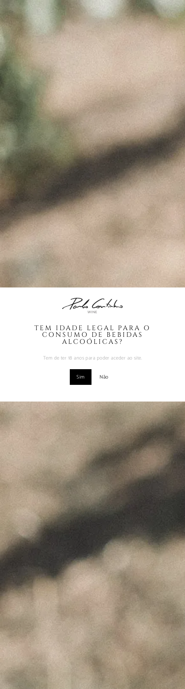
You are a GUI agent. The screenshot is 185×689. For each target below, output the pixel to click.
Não (104, 377)
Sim (80, 377)
